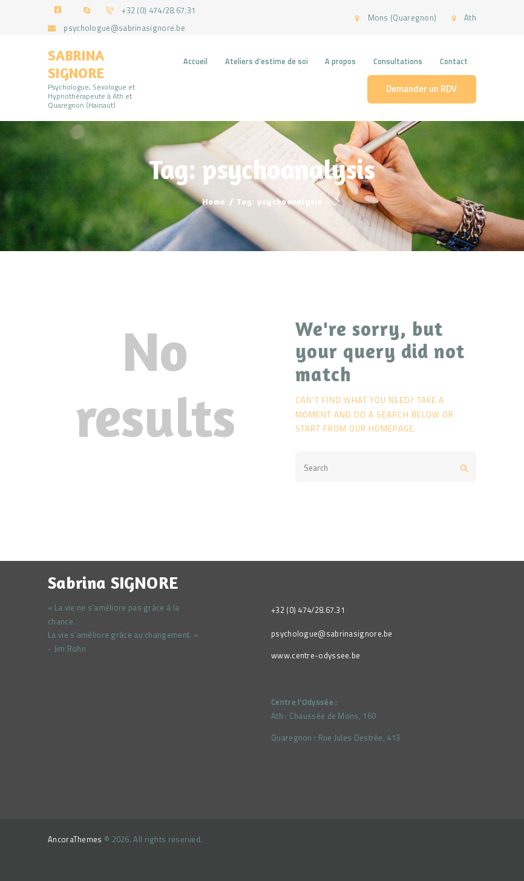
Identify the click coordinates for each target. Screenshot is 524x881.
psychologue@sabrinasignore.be (332, 633)
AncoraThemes (75, 839)
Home (213, 201)
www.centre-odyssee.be (315, 655)
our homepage (381, 428)
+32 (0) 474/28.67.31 (308, 610)
